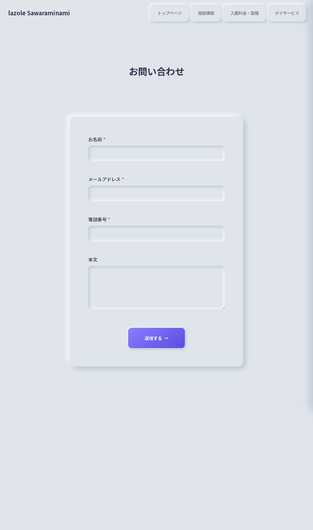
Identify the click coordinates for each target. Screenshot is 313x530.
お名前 (97, 139)
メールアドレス (106, 179)
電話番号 (99, 220)
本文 (92, 261)
